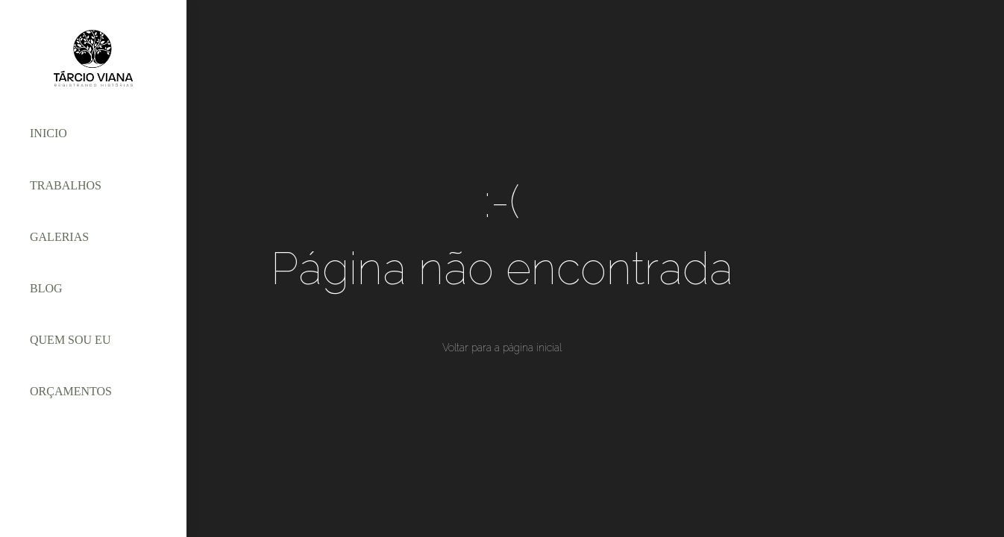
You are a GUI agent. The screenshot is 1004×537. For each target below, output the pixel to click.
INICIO (48, 133)
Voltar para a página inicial (502, 347)
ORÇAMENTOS (71, 391)
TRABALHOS (65, 185)
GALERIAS (59, 236)
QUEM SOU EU (70, 339)
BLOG (46, 288)
